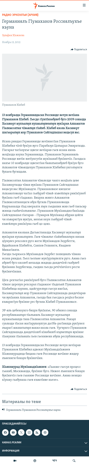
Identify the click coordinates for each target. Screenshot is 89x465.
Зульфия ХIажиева (13, 35)
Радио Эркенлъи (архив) (20, 15)
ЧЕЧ (54, 460)
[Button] (79, 49)
